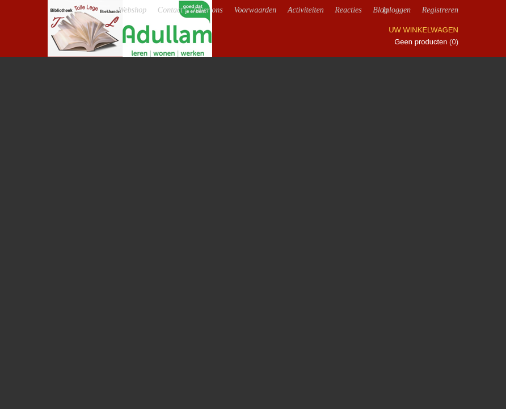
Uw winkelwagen (423, 30)
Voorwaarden (255, 10)
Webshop (132, 10)
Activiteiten (306, 10)
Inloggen (396, 10)
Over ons (208, 10)
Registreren (440, 10)
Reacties (348, 10)
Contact (170, 10)
